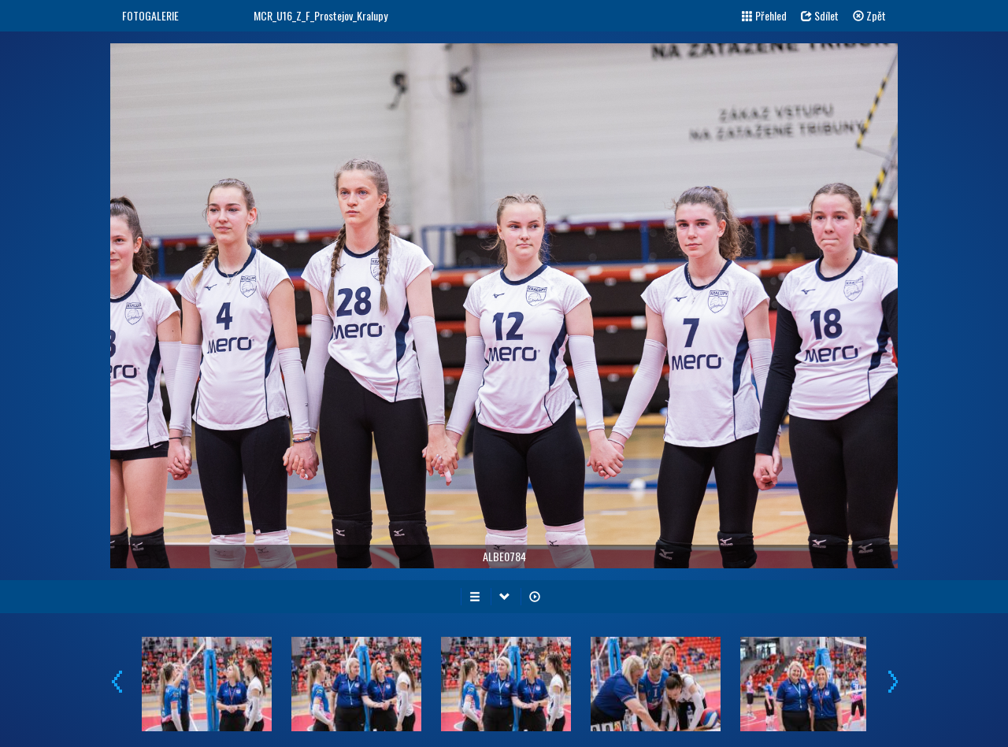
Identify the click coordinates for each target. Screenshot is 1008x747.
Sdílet (820, 15)
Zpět (869, 15)
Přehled (764, 15)
